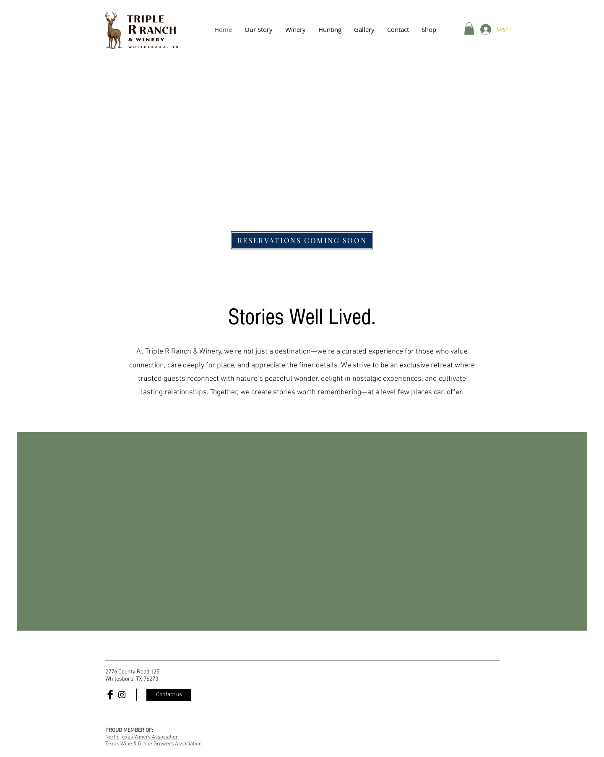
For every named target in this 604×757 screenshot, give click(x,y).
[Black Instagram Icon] (122, 694)
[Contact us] (168, 695)
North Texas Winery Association (142, 737)
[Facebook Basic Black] (110, 694)
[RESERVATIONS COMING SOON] (302, 240)
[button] (364, 29)
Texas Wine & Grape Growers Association (153, 744)
